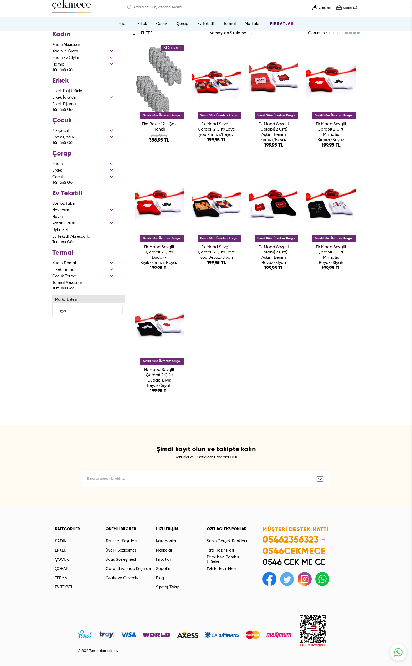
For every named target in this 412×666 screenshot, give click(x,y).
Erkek (142, 24)
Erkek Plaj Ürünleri (68, 91)
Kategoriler (166, 526)
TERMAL (62, 563)
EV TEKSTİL (64, 572)
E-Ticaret (191, 659)
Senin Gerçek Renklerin (227, 526)
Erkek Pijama (64, 104)
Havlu (57, 217)
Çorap (182, 24)
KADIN (60, 526)
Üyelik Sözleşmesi (121, 535)
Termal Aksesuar (67, 283)
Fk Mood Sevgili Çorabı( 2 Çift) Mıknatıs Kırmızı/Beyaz (331, 132)
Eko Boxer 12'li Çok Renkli (159, 127)
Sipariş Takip (167, 572)
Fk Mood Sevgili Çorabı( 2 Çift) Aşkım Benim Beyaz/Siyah (274, 250)
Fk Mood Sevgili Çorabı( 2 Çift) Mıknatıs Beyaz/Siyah (331, 250)
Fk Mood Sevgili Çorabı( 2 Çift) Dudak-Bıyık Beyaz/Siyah (159, 368)
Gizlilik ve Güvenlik (122, 563)
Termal (229, 24)
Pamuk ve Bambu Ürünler (223, 544)
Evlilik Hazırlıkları (221, 554)
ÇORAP (61, 554)
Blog (160, 563)
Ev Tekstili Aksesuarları (72, 236)
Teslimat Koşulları (121, 526)
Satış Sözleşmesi (121, 545)
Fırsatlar (282, 24)
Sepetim (164, 554)
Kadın (123, 24)
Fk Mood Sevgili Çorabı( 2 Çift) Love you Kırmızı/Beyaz (216, 129)
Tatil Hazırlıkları (220, 535)
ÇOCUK (62, 545)
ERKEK (60, 535)
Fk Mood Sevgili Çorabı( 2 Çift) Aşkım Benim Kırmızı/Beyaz (274, 132)
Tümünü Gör (63, 70)
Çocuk (162, 24)
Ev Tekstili (205, 24)
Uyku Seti (60, 230)
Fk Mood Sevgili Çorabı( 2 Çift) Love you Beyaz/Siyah (216, 247)
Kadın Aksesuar (66, 45)
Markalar (253, 24)
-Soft (180, 659)
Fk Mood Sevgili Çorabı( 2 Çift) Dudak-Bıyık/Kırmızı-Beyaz (159, 250)
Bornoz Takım (64, 204)
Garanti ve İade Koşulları (128, 554)
